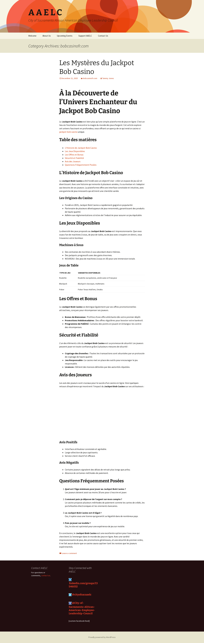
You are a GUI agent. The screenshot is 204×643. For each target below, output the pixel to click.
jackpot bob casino (68, 131)
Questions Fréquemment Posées (80, 164)
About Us (46, 35)
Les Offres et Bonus (74, 154)
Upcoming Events (64, 35)
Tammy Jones (108, 78)
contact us (45, 575)
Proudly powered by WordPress (102, 637)
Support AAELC (85, 35)
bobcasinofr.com (90, 78)
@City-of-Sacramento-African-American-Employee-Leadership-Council (82, 608)
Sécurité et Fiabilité (74, 158)
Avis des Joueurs (72, 161)
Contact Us (103, 35)
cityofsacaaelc (83, 594)
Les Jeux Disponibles (75, 151)
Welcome (32, 35)
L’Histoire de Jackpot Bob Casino (81, 147)
